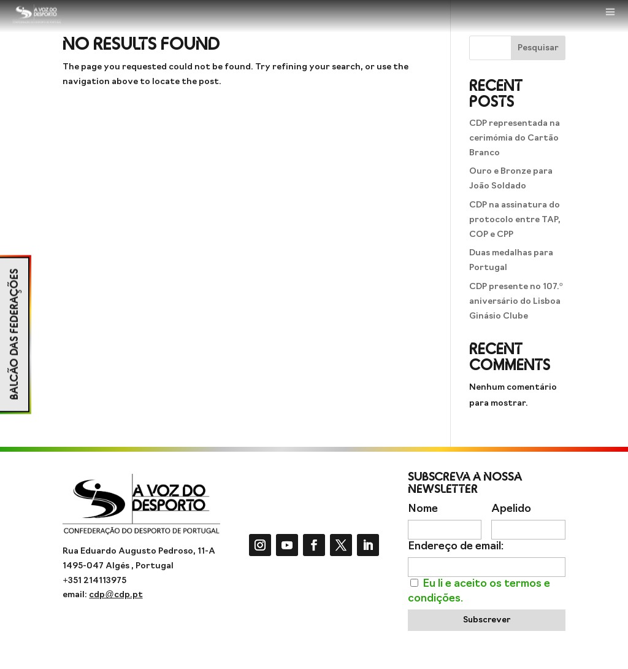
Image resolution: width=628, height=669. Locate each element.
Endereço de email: (456, 546)
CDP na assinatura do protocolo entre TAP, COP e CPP (515, 220)
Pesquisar (538, 48)
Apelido (511, 509)
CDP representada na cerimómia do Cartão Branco (514, 138)
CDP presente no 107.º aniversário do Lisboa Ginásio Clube (515, 301)
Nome (423, 509)
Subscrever (486, 620)
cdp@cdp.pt (115, 595)
